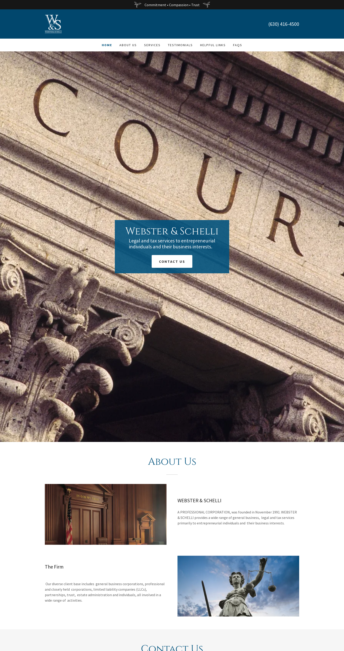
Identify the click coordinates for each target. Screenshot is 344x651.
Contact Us (172, 261)
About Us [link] (128, 45)
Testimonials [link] (180, 45)
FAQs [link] (237, 45)
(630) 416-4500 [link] (283, 24)
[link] (53, 23)
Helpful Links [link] (213, 45)
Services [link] (152, 45)
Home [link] (107, 45)
